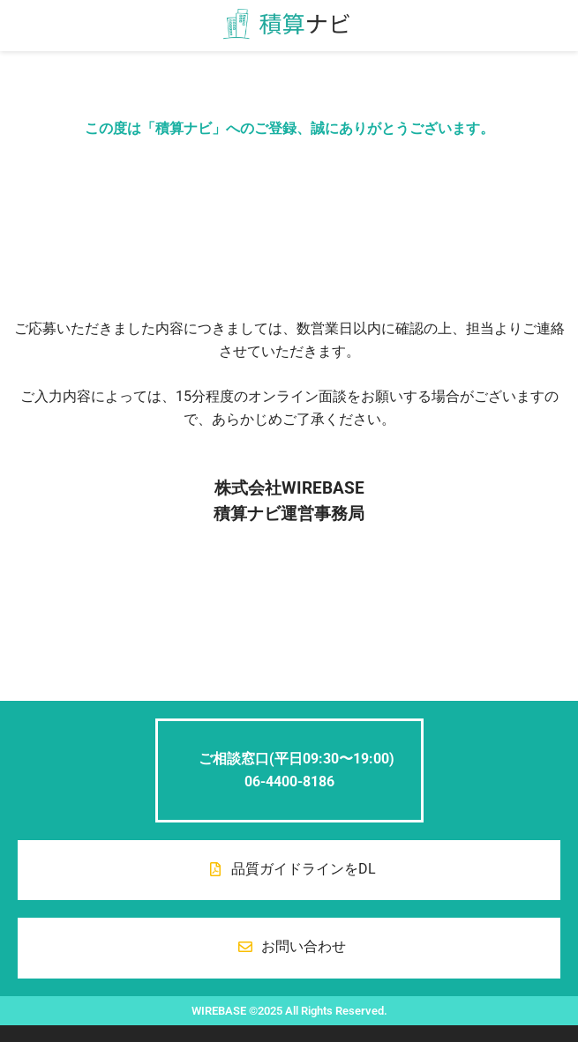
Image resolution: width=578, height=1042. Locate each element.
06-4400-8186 (289, 782)
